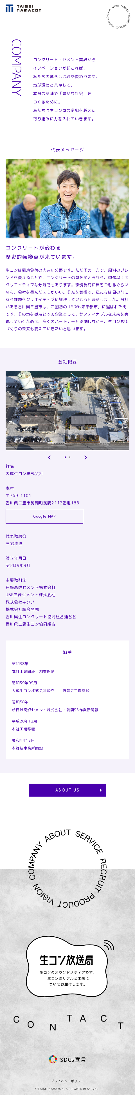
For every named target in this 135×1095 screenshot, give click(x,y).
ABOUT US (67, 790)
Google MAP (44, 516)
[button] (49, 457)
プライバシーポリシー (67, 1081)
